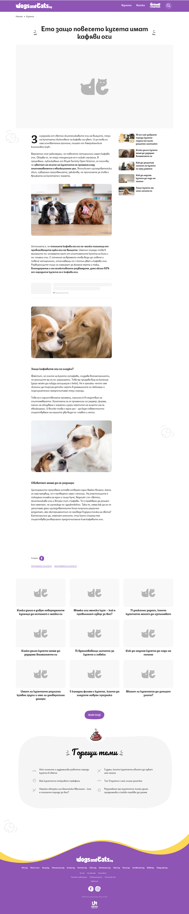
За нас (82, 873)
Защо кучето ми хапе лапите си (145, 189)
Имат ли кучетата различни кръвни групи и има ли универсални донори (41, 694)
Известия (94, 881)
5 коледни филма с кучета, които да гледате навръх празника (94, 693)
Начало (19, 16)
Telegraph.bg (161, 867)
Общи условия (103, 896)
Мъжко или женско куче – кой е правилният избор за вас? (95, 612)
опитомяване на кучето (65, 566)
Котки (140, 5)
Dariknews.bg (105, 867)
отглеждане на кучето (41, 566)
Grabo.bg (71, 867)
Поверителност (96, 877)
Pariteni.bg (82, 867)
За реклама (91, 873)
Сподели (37, 558)
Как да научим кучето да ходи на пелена (146, 178)
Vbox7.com (35, 867)
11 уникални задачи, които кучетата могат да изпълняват (148, 612)
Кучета (126, 5)
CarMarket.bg (138, 867)
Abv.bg (25, 867)
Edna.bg (93, 867)
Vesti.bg (116, 867)
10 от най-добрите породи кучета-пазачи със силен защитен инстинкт (147, 139)
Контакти (102, 873)
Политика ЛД (110, 877)
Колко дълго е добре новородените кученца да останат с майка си (41, 612)
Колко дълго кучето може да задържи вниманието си (147, 152)
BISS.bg (150, 867)
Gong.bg (45, 867)
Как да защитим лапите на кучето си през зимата (146, 165)
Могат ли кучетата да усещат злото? (148, 693)
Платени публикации (79, 877)
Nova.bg (126, 867)
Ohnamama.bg (58, 867)
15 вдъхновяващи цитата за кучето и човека (94, 652)
